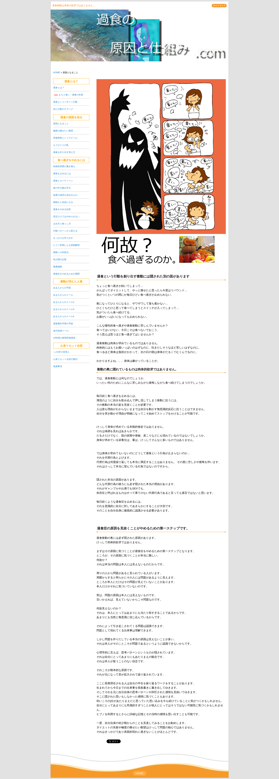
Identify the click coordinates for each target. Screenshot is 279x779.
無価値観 (57, 266)
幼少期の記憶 (59, 259)
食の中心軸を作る (62, 188)
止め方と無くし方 (62, 223)
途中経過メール (61, 330)
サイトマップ (219, 5)
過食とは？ (71, 81)
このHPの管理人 (61, 352)
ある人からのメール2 (63, 302)
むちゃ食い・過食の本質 (71, 94)
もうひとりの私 (61, 145)
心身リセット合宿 (71, 345)
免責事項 (57, 366)
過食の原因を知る (71, 117)
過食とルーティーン (63, 180)
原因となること (61, 123)
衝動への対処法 (61, 252)
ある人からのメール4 (63, 316)
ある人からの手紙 (62, 287)
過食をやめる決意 (62, 209)
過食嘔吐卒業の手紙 (63, 323)
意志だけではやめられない (66, 216)
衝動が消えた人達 (71, 281)
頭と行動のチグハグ (63, 109)
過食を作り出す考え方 (64, 152)
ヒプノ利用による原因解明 (66, 245)
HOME (56, 72)
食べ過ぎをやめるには (71, 160)
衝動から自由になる (63, 202)
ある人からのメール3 (63, 309)
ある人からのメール (63, 295)
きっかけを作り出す (63, 238)
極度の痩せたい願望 (63, 130)
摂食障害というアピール (65, 138)
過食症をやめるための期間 (66, 274)
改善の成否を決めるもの (65, 195)
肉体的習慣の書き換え (64, 166)
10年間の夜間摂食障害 (64, 338)
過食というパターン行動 (65, 102)
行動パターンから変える (65, 231)
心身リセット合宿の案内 (65, 359)
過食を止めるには (62, 173)
